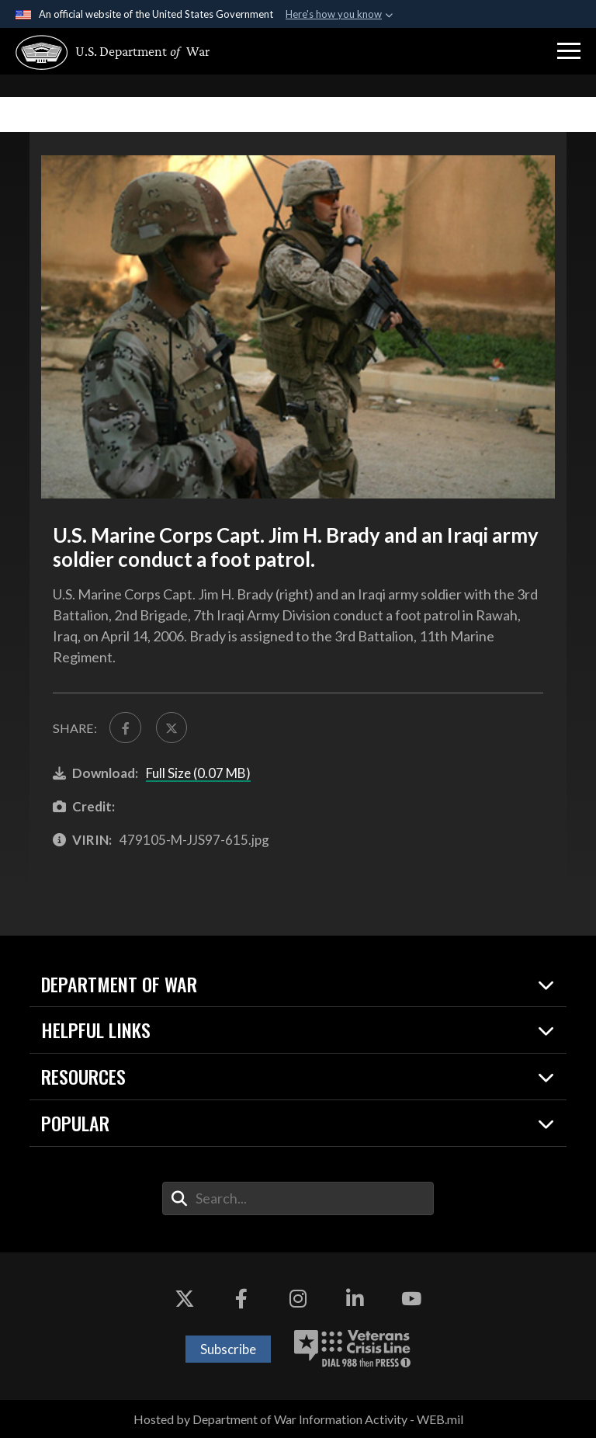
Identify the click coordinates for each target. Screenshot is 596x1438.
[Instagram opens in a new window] (298, 1299)
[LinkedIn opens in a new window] (354, 1299)
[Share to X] (171, 727)
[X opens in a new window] (184, 1299)
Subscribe (228, 1349)
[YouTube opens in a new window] (411, 1299)
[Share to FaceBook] (124, 727)
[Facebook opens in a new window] (241, 1299)
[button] (568, 51)
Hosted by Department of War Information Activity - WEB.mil (298, 1419)
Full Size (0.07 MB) (198, 773)
